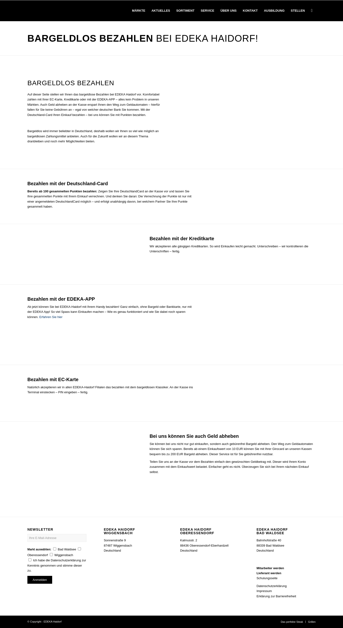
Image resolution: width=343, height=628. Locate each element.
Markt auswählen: (39, 549)
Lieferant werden (269, 573)
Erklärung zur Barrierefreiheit (276, 596)
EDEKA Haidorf (52, 621)
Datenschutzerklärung (272, 586)
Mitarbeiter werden (270, 568)
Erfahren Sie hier (51, 317)
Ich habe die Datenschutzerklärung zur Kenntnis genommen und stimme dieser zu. (56, 565)
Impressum (264, 591)
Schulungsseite (267, 578)
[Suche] (312, 10)
